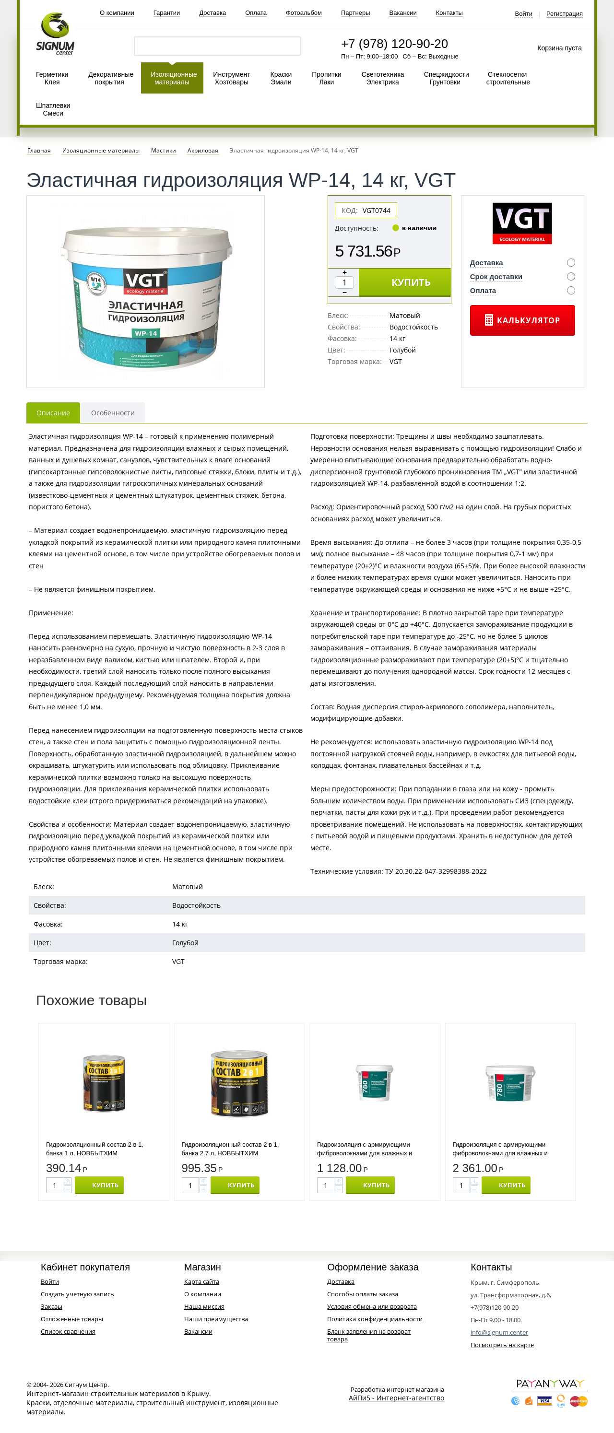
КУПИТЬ (411, 282)
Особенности (113, 412)
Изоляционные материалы (174, 78)
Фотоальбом (304, 12)
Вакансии (402, 12)
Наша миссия (204, 1306)
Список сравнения (68, 1331)
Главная (39, 150)
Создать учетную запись (77, 1294)
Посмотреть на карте (502, 1344)
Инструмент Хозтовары (231, 78)
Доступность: (356, 228)
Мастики (163, 150)
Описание (53, 412)
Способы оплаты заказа (362, 1294)
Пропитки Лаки (326, 78)
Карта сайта (201, 1281)
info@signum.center (499, 1332)
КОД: (350, 210)
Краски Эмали (281, 78)
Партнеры (355, 12)
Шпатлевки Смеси (53, 109)
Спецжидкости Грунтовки (446, 78)
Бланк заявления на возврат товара (369, 1335)
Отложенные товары (72, 1319)
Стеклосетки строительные (508, 78)
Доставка (212, 12)
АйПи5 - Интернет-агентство (396, 1398)
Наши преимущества (216, 1319)
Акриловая (203, 150)
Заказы (51, 1306)
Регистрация (564, 14)
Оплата (256, 12)
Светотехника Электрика (383, 78)
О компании (117, 12)
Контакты (449, 12)
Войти (523, 14)
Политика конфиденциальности (375, 1319)
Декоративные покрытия (110, 78)
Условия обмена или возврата (372, 1306)
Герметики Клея (52, 78)
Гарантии (167, 12)
